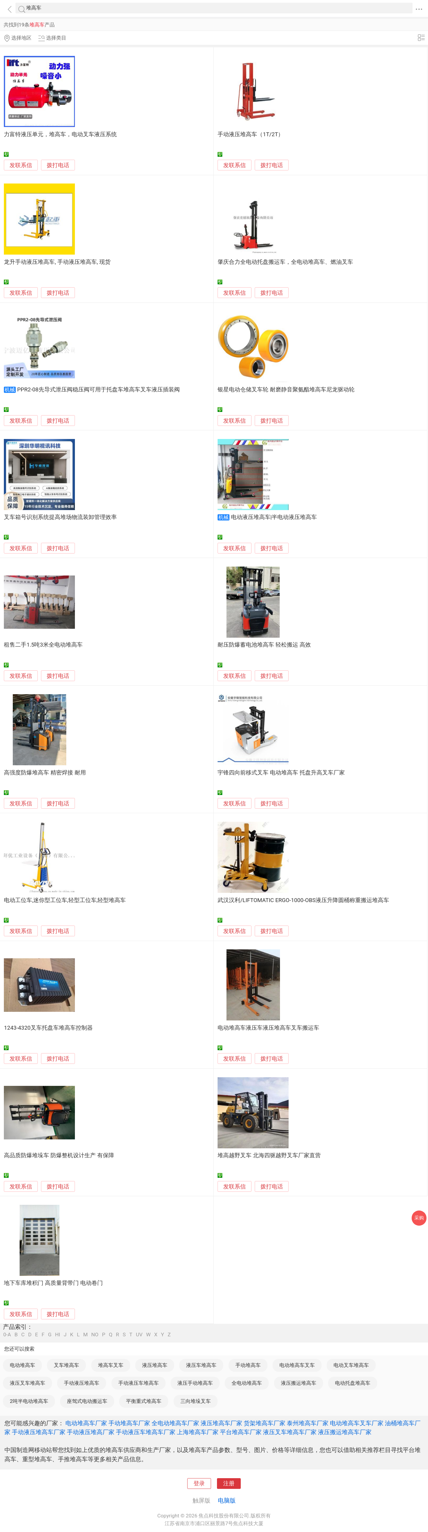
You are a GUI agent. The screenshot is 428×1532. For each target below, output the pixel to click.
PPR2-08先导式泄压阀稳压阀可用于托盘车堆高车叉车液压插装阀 (98, 389)
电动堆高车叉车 (297, 1365)
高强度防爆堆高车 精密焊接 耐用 (45, 772)
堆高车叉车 (110, 1365)
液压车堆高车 (201, 1365)
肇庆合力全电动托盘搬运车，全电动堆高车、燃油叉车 (285, 262)
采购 (419, 1218)
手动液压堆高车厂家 (38, 1432)
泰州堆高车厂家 (307, 1423)
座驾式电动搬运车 (87, 1401)
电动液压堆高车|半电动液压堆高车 (274, 517)
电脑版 (227, 1500)
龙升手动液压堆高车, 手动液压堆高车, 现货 (57, 262)
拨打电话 (58, 165)
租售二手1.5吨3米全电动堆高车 (43, 645)
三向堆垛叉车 (195, 1401)
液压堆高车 (154, 1365)
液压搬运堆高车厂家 (345, 1432)
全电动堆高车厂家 (175, 1423)
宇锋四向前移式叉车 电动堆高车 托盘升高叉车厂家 (281, 772)
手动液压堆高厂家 (90, 1432)
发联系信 (21, 165)
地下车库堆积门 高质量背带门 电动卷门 (53, 1283)
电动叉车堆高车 (351, 1365)
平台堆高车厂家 (241, 1432)
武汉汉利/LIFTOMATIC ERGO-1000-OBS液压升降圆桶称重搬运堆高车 (303, 900)
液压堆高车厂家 (221, 1423)
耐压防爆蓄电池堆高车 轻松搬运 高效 (264, 645)
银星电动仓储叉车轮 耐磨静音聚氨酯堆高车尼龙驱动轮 (286, 389)
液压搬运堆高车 (298, 1383)
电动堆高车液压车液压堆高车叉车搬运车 (268, 1028)
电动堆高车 (22, 1365)
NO (94, 1334)
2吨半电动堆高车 (29, 1401)
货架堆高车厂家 (264, 1423)
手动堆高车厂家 (129, 1423)
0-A (7, 1334)
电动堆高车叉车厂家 (356, 1423)
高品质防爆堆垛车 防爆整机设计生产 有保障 (59, 1155)
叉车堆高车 (66, 1365)
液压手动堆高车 (195, 1383)
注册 (229, 1483)
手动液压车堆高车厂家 (145, 1432)
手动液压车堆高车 (138, 1383)
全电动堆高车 (247, 1383)
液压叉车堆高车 (27, 1383)
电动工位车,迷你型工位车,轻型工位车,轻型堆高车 (65, 900)
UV (139, 1334)
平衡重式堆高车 (143, 1401)
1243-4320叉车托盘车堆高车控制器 (48, 1028)
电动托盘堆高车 (352, 1383)
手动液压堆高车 (81, 1383)
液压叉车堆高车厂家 (290, 1432)
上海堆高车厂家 (197, 1432)
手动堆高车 (248, 1365)
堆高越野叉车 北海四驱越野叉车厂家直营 (269, 1155)
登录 (199, 1483)
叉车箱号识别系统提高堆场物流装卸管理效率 (60, 517)
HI (57, 1334)
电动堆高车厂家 (86, 1423)
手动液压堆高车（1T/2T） (251, 134)
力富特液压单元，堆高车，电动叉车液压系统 (60, 134)
